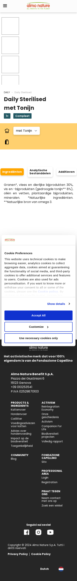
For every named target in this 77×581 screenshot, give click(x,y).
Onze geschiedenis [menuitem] (50, 415)
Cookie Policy (41, 554)
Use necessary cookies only (38, 338)
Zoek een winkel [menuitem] (52, 505)
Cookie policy (48, 291)
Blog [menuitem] (13, 459)
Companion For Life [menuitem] (52, 427)
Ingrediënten (12, 172)
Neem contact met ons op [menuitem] (51, 499)
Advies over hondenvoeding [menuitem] (21, 432)
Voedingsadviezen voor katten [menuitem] (23, 424)
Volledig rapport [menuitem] (52, 441)
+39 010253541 (21, 387)
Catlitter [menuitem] (16, 419)
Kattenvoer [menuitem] (18, 410)
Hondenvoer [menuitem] (19, 414)
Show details (56, 303)
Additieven (66, 172)
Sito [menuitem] (44, 462)
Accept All (39, 315)
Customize (38, 326)
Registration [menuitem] (49, 482)
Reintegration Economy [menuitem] (50, 408)
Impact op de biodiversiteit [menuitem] (20, 440)
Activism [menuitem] (47, 421)
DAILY (7, 92)
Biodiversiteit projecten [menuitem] (50, 435)
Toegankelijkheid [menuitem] (22, 446)
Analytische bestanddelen (40, 171)
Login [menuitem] (45, 478)
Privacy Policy (18, 554)
